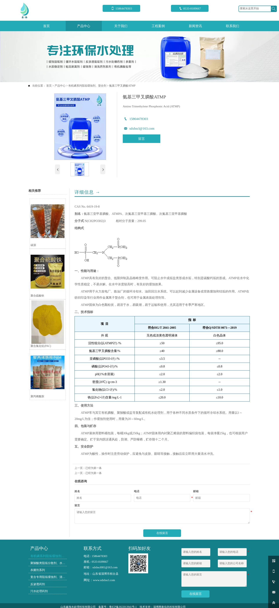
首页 (49, 85)
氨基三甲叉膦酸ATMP (122, 85)
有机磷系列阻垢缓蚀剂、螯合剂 (87, 85)
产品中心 (60, 85)
